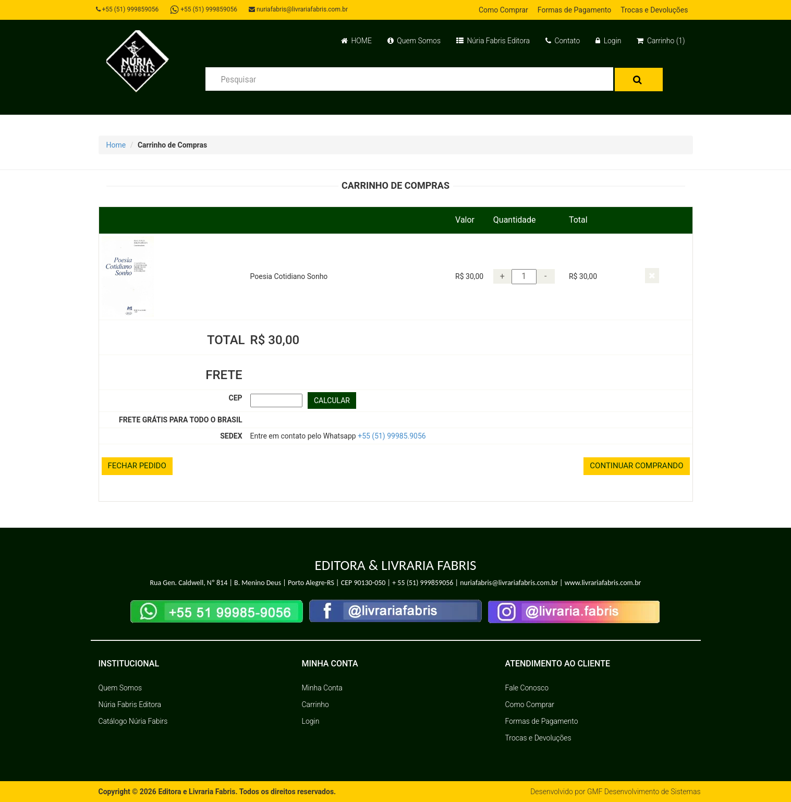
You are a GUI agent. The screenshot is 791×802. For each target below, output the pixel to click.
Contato (562, 41)
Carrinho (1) (661, 41)
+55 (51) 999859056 (127, 9)
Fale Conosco (527, 688)
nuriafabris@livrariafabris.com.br (298, 9)
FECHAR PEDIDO (137, 465)
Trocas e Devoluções (654, 10)
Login (608, 41)
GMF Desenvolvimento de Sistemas (644, 791)
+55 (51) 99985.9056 (392, 436)
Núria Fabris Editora (493, 41)
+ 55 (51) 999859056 (422, 582)
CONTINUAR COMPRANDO (636, 465)
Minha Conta (322, 688)
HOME (356, 41)
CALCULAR (332, 400)
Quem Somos (414, 41)
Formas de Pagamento (574, 10)
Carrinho (315, 704)
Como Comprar (503, 10)
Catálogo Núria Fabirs (133, 721)
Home (116, 145)
